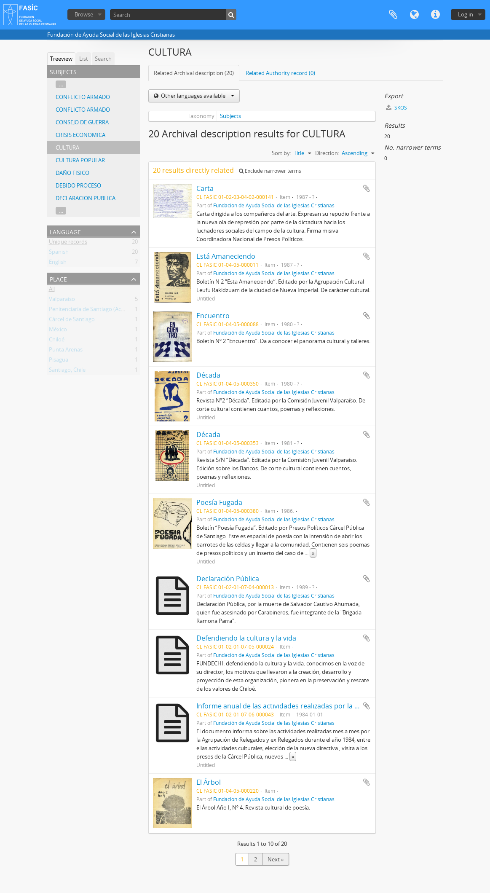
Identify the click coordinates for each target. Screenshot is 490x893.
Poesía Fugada (219, 502)
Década (208, 375)
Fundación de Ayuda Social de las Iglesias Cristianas (274, 205)
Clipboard (393, 14)
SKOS (396, 107)
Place (58, 278)
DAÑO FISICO (72, 173)
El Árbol (208, 782)
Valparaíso (62, 300)
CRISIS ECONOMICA (80, 135)
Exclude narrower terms (270, 170)
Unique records (68, 243)
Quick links (435, 14)
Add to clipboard (366, 188)
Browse (84, 14)
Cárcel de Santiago (72, 320)
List (83, 58)
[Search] (173, 14)
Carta (205, 188)
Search (103, 58)
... (61, 84)
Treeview (61, 58)
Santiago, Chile (67, 371)
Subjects (230, 116)
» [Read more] (313, 553)
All (52, 290)
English (58, 263)
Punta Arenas (66, 351)
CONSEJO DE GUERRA (82, 122)
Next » (276, 859)
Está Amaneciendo (225, 256)
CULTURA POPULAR (80, 160)
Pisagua (58, 361)
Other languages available (197, 95)
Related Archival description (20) (194, 73)
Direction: (327, 153)
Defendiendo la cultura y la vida (246, 638)
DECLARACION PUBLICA (85, 198)
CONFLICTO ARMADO (83, 97)
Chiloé (56, 341)
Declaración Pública (227, 578)
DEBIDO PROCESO (78, 185)
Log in (465, 14)
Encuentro (213, 315)
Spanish (59, 253)
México (58, 331)
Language (414, 14)
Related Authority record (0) (280, 73)
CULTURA (67, 147)
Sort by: (281, 153)
